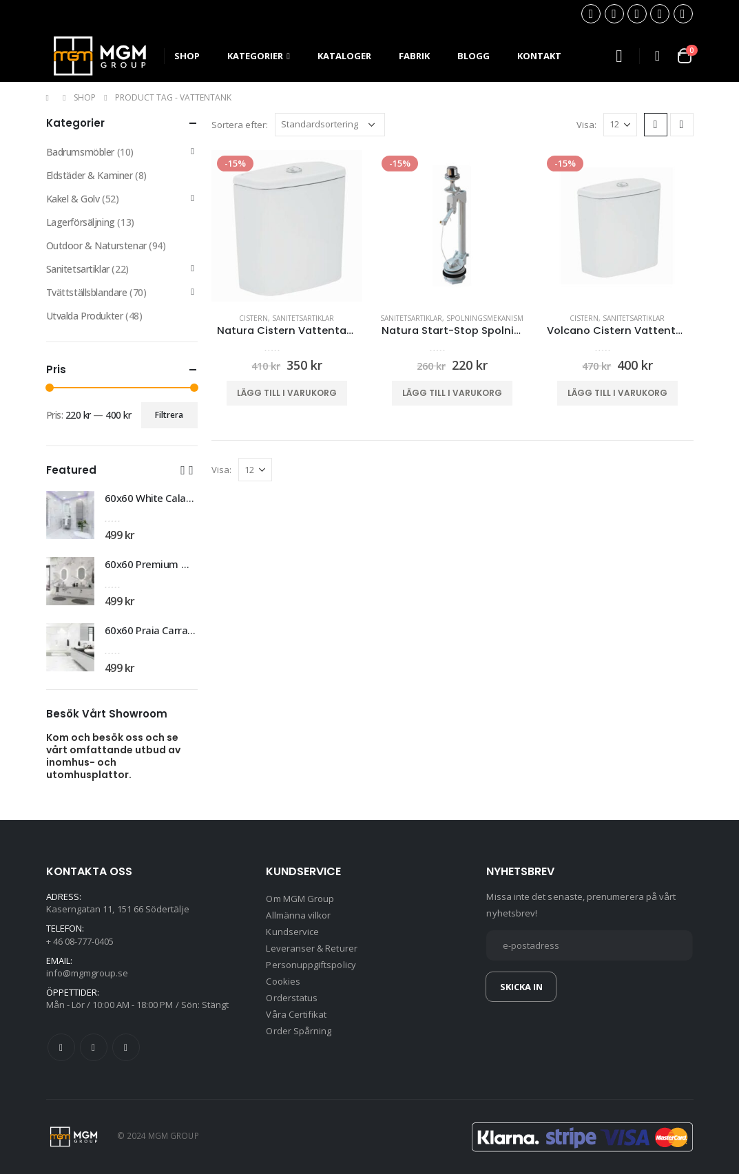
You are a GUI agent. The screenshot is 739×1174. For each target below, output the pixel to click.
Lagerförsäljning (80, 222)
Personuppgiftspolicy (310, 964)
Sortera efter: (239, 124)
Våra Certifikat (296, 1014)
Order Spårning (298, 1031)
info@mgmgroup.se (87, 973)
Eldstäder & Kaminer (89, 175)
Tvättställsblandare (86, 292)
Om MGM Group (300, 898)
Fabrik (414, 56)
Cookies (283, 981)
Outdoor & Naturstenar (96, 245)
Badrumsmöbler (80, 151)
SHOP (187, 56)
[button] (183, 469)
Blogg (473, 56)
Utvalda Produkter (84, 315)
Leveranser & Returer (311, 948)
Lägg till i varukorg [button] (287, 393)
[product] (287, 226)
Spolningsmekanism (484, 318)
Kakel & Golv (73, 198)
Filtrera (169, 415)
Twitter (93, 1047)
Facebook (61, 1047)
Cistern (253, 318)
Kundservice (292, 931)
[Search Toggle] (619, 56)
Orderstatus (292, 998)
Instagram (126, 1047)
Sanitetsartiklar (303, 318)
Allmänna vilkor (298, 915)
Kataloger (344, 56)
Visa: (586, 124)
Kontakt (539, 56)
